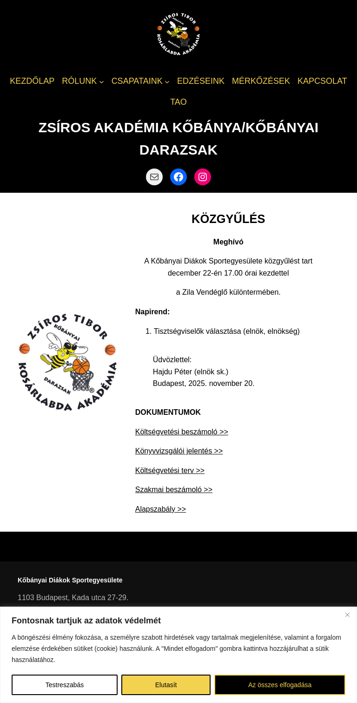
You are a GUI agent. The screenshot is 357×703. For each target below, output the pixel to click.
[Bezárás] (347, 614)
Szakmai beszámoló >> (173, 489)
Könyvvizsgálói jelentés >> (179, 451)
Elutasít (166, 685)
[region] (178, 655)
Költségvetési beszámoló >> (181, 432)
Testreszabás (65, 685)
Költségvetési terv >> (170, 470)
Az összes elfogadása (279, 685)
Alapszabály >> (160, 509)
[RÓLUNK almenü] (101, 81)
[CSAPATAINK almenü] (167, 81)
